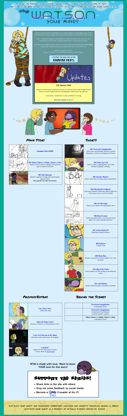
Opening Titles (42, 151)
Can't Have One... (45, 309)
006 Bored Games (100, 216)
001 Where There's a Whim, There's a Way (45, 163)
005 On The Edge (100, 204)
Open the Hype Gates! (45, 322)
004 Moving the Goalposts (101, 189)
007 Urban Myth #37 (101, 230)
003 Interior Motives (101, 177)
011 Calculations (100, 284)
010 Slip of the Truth (101, 269)
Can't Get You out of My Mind (45, 335)
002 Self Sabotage (45, 175)
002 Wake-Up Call (101, 163)
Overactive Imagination (100, 304)
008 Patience (101, 244)
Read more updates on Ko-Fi (63, 100)
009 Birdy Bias (100, 256)
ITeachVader (51, 351)
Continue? (45, 348)
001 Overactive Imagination (100, 149)
